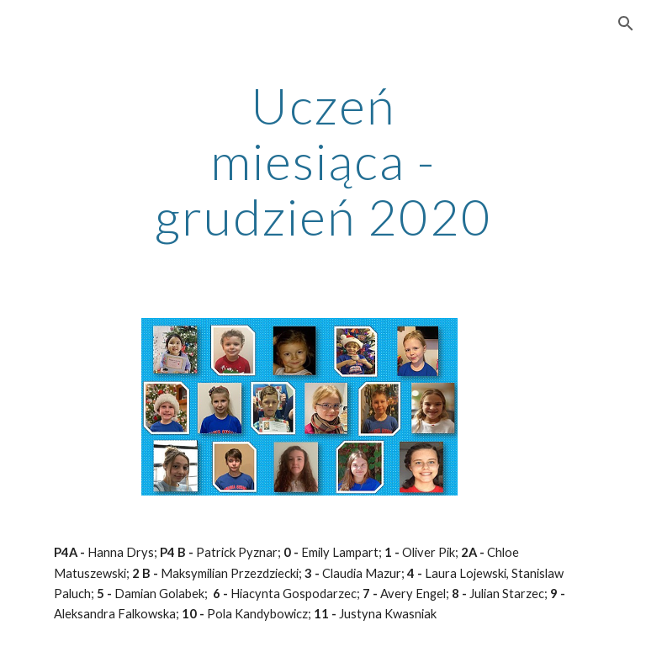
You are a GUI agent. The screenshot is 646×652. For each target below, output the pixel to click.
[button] (626, 23)
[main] (322, 161)
